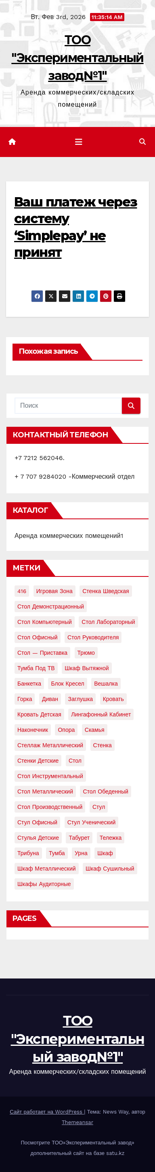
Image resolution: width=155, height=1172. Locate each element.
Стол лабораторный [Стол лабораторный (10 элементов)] (108, 622)
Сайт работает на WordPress (47, 1112)
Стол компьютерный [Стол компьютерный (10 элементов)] (44, 622)
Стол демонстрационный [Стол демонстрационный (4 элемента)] (50, 606)
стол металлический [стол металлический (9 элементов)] (45, 791)
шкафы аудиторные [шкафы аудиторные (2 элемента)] (44, 884)
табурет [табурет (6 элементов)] (79, 837)
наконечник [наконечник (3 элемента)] (32, 730)
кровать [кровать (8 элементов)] (113, 699)
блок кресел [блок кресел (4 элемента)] (67, 683)
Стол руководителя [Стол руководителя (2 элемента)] (93, 637)
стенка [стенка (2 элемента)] (102, 745)
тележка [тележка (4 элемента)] (110, 837)
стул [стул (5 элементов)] (98, 807)
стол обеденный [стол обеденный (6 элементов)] (105, 791)
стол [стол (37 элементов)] (75, 760)
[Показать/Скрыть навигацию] (79, 142)
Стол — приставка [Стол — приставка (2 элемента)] (42, 652)
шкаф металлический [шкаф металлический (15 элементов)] (46, 868)
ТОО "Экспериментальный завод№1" (77, 57)
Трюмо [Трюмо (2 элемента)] (86, 652)
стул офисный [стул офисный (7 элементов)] (37, 822)
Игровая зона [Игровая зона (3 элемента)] (54, 591)
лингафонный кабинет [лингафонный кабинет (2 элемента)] (101, 714)
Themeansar (77, 1122)
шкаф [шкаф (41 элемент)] (105, 853)
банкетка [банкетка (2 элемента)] (29, 683)
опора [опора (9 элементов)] (66, 730)
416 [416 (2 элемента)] (21, 591)
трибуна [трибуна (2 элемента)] (28, 853)
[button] (142, 142)
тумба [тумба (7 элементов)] (57, 853)
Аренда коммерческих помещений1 (69, 536)
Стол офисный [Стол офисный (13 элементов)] (37, 637)
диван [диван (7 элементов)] (50, 699)
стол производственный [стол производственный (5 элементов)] (49, 807)
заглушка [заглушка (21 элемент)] (80, 699)
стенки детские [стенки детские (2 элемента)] (38, 760)
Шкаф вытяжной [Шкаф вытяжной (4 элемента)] (87, 668)
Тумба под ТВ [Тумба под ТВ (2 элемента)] (36, 668)
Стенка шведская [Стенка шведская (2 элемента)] (105, 591)
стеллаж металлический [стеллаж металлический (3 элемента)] (50, 745)
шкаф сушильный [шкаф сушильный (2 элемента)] (110, 868)
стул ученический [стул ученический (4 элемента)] (91, 822)
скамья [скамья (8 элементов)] (95, 730)
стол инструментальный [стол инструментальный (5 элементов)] (50, 776)
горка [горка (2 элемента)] (24, 699)
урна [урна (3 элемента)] (81, 853)
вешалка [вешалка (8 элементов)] (106, 683)
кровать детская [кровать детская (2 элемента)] (39, 714)
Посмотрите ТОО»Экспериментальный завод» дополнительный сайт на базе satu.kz (77, 1148)
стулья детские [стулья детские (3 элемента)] (38, 837)
